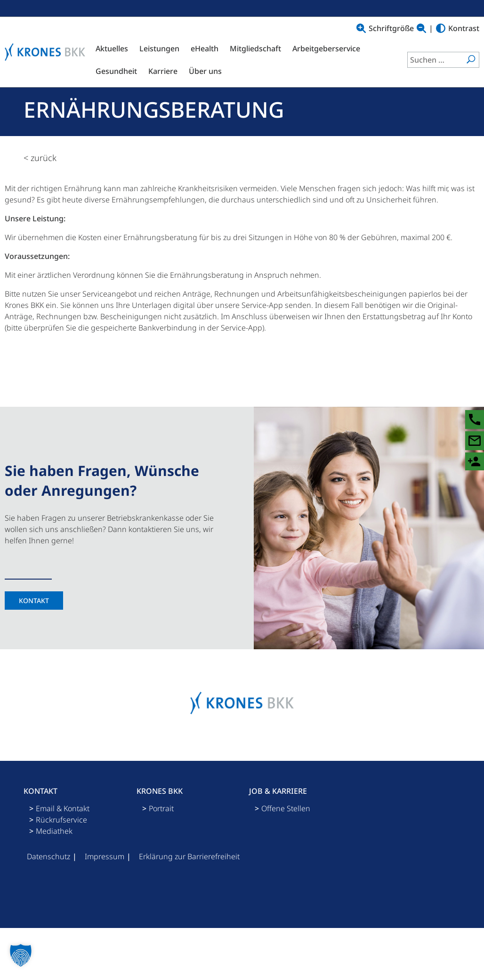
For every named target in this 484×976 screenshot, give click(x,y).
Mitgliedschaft (255, 48)
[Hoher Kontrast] (440, 28)
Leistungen (159, 48)
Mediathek (54, 831)
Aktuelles (112, 48)
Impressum (104, 856)
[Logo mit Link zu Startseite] (47, 52)
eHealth (204, 48)
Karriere (162, 71)
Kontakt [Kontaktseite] (34, 600)
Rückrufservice (61, 820)
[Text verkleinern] (421, 28)
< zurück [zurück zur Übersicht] (40, 157)
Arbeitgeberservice (326, 48)
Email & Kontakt (62, 808)
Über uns (205, 71)
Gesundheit (116, 71)
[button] (20, 955)
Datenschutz (48, 856)
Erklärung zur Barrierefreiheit (189, 856)
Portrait (161, 808)
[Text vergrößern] (361, 28)
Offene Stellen (285, 808)
